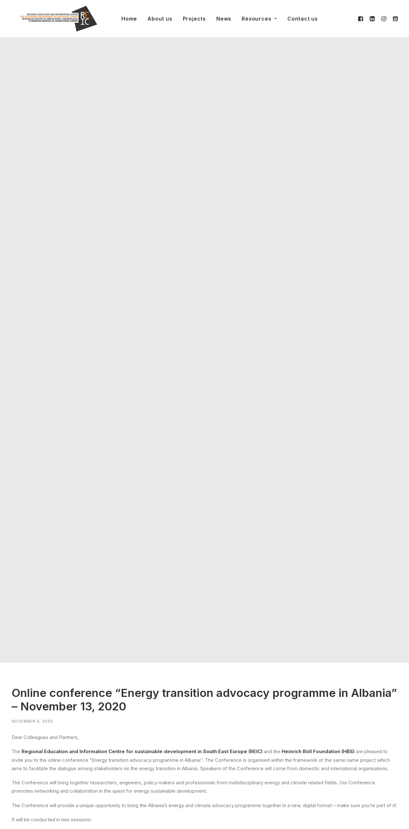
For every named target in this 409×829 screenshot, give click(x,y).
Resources (250, 18)
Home (120, 18)
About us (150, 18)
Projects (185, 18)
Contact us (293, 18)
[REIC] (50, 19)
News (214, 18)
